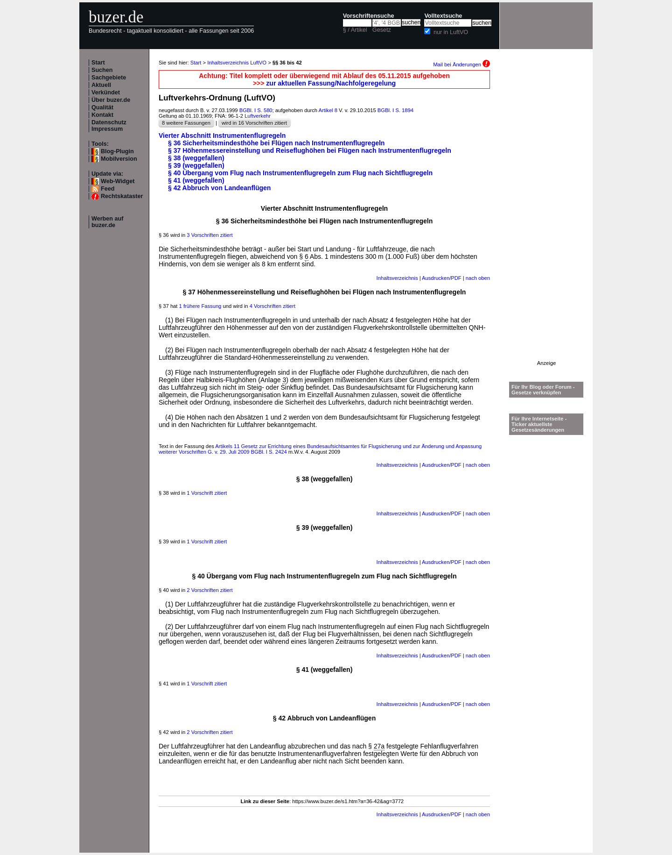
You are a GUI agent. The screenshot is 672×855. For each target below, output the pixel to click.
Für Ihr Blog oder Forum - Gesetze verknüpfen (543, 389)
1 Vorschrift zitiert (207, 493)
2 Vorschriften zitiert (209, 590)
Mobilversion (119, 159)
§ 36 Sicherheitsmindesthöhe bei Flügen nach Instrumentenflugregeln (276, 143)
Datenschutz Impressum (108, 125)
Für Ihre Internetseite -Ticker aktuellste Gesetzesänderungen (539, 424)
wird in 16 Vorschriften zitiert (254, 123)
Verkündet (105, 92)
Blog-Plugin (117, 151)
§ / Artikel (355, 30)
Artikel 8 (328, 110)
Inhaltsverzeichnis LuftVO (236, 62)
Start (98, 62)
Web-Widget (117, 181)
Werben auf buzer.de (107, 221)
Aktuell (101, 85)
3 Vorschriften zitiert (209, 235)
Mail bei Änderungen (461, 64)
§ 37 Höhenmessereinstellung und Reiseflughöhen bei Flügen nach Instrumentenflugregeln (309, 150)
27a (379, 746)
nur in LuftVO (451, 32)
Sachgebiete (108, 77)
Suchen (102, 70)
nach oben (478, 278)
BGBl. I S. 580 (256, 110)
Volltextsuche (443, 16)
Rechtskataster (122, 196)
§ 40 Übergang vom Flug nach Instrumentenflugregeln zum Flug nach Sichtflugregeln (300, 173)
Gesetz (381, 30)
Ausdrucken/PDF (442, 278)
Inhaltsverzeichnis (397, 278)
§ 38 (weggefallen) (196, 158)
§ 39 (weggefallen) (196, 165)
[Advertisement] (546, 220)
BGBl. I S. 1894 (395, 110)
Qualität (102, 107)
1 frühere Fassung (200, 306)
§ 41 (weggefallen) (196, 180)
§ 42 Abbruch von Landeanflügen (219, 188)
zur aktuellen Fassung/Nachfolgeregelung (331, 83)
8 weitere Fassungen (186, 123)
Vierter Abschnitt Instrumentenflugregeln (222, 135)
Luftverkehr (258, 116)
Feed (107, 188)
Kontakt (102, 115)
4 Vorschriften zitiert (272, 306)
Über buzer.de (110, 100)
